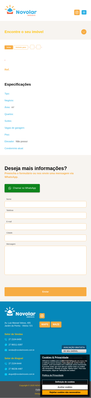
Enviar (45, 291)
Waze (56, 324)
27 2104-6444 (13, 363)
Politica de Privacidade (52, 375)
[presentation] (21, 280)
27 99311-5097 (14, 344)
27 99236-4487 (14, 369)
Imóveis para (21, 47)
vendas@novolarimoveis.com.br (19, 350)
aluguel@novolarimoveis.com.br (19, 374)
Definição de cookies (65, 382)
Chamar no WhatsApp (22, 188)
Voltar (8, 47)
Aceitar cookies (65, 387)
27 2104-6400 (13, 339)
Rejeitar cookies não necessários (64, 392)
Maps (44, 324)
